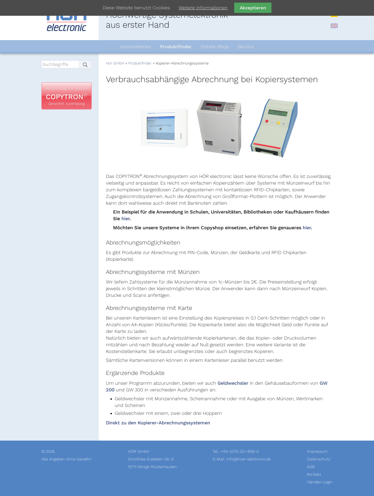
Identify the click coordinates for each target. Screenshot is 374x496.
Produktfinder (140, 63)
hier (125, 218)
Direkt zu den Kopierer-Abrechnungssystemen (158, 423)
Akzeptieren (253, 7)
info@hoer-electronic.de (248, 459)
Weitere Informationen (203, 8)
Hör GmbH (115, 63)
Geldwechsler (233, 383)
